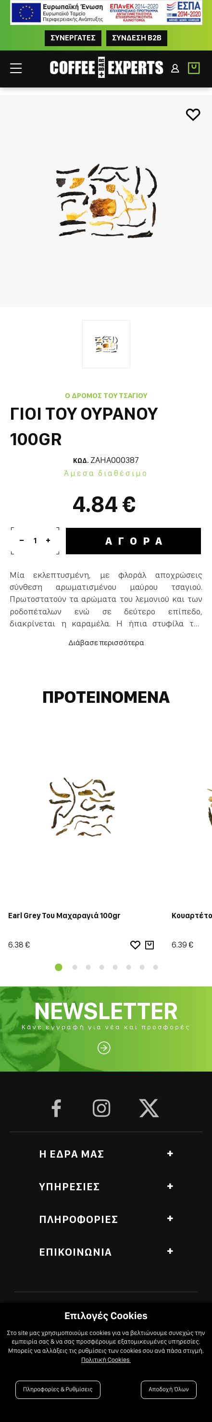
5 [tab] (115, 967)
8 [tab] (156, 967)
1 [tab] (57, 967)
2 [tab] (75, 967)
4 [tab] (102, 967)
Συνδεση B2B (137, 37)
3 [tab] (88, 967)
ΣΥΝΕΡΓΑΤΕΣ (73, 37)
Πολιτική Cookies (106, 1360)
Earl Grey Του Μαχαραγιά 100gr (64, 915)
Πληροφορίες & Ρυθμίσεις (58, 1389)
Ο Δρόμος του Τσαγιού (106, 395)
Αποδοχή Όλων (169, 1389)
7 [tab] (142, 967)
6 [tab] (129, 967)
